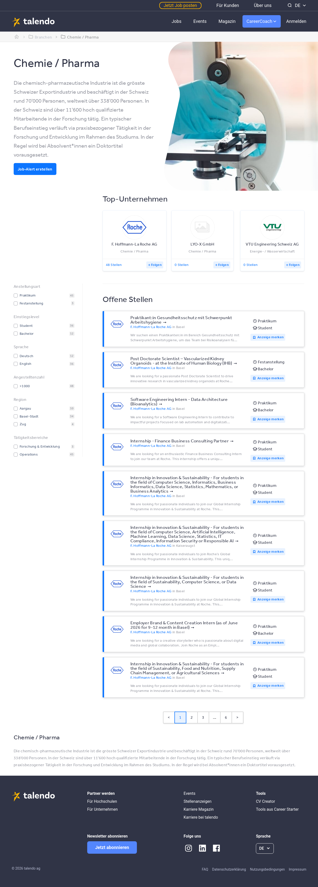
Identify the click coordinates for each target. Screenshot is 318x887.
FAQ (205, 869)
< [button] (169, 717)
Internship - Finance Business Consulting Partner (179, 440)
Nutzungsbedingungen (267, 869)
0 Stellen (182, 264)
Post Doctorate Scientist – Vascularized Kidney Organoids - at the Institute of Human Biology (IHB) (181, 360)
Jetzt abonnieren (112, 847)
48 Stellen (114, 264)
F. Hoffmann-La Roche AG (151, 327)
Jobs (177, 21)
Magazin (227, 21)
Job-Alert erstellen (35, 169)
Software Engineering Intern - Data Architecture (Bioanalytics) (179, 401)
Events (199, 21)
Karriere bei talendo (201, 817)
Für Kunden (227, 5)
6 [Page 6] (226, 717)
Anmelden (296, 21)
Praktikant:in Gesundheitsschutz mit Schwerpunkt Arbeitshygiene (181, 319)
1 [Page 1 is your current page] (180, 717)
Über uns (263, 5)
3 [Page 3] (203, 717)
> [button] (237, 717)
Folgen (156, 264)
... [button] (214, 717)
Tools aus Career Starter (277, 809)
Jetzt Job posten (180, 5)
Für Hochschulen (102, 801)
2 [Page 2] (192, 717)
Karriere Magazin (199, 809)
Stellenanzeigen (197, 801)
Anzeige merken (270, 337)
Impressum (297, 869)
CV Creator (265, 801)
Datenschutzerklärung (229, 869)
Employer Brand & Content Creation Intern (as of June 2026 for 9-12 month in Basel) (184, 624)
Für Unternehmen (102, 809)
